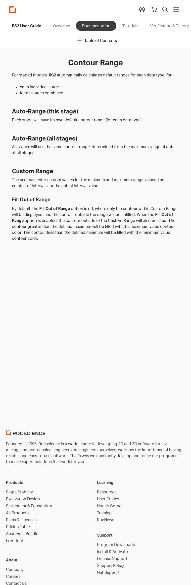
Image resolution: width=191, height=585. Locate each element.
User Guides (108, 498)
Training (104, 512)
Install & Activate (112, 551)
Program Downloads (116, 544)
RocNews (105, 519)
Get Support (108, 572)
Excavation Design (23, 498)
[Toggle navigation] (176, 9)
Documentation (96, 25)
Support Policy (110, 565)
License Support (112, 558)
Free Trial (14, 540)
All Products (17, 512)
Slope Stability (19, 491)
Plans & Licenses (21, 519)
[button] (142, 8)
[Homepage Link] (12, 9)
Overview (61, 25)
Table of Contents (96, 40)
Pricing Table (18, 526)
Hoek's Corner (110, 505)
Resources (106, 491)
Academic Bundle (22, 533)
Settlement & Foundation (29, 505)
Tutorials (130, 25)
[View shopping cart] (154, 9)
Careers (13, 576)
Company (15, 569)
